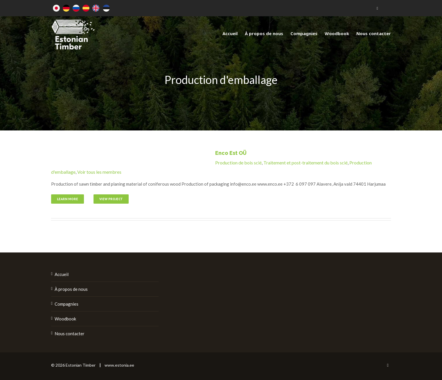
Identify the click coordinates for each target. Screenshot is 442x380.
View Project (111, 199)
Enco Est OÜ (231, 153)
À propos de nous (71, 289)
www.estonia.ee (119, 365)
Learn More (67, 199)
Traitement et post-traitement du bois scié (305, 162)
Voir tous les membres (99, 172)
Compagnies (66, 303)
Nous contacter (70, 333)
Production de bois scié (238, 162)
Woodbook (65, 318)
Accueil (62, 274)
